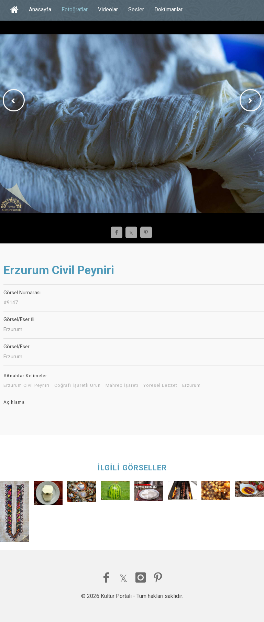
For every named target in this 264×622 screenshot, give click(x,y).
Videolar (108, 9)
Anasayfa (40, 9)
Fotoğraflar (75, 9)
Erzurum (191, 385)
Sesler (136, 9)
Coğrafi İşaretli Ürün (77, 385)
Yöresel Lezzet (160, 385)
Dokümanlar (168, 9)
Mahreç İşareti (122, 385)
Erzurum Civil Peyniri (26, 385)
